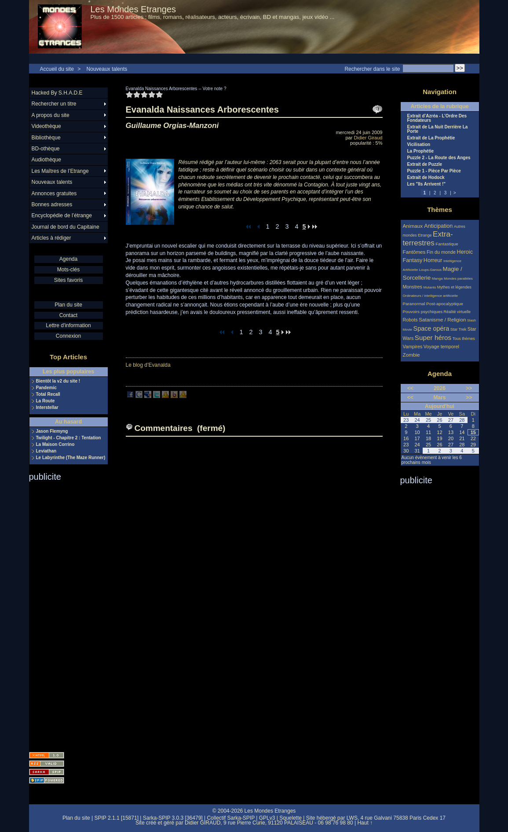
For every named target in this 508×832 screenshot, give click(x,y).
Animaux (413, 226)
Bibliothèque (46, 138)
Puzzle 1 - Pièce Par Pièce (434, 171)
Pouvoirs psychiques (423, 311)
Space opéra (431, 328)
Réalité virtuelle (457, 312)
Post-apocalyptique (444, 303)
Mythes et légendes (454, 287)
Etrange (425, 235)
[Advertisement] (64, 614)
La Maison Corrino (55, 444)
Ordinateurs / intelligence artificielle (430, 296)
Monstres (412, 286)
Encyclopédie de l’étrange (62, 215)
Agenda (68, 259)
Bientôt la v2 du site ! (58, 381)
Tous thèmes (464, 338)
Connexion (68, 336)
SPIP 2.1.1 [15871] (116, 818)
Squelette (290, 818)
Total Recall (48, 394)
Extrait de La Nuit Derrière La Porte (437, 129)
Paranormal (414, 303)
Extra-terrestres (428, 238)
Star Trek (458, 329)
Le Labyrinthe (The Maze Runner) (71, 458)
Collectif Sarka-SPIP (231, 818)
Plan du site (68, 305)
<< (410, 388)
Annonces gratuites (54, 193)
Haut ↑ (365, 823)
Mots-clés (68, 269)
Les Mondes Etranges (133, 9)
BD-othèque (46, 149)
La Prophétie (420, 151)
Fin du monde (441, 252)
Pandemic (46, 388)
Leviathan (46, 451)
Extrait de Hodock (426, 177)
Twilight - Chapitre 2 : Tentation (68, 438)
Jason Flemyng (52, 431)
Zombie (411, 355)
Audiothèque (46, 160)
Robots (410, 319)
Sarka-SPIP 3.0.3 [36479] (173, 818)
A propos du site (50, 115)
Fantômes (414, 252)
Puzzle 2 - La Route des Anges (439, 158)
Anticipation (438, 226)
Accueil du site (57, 69)
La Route (45, 401)
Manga (437, 279)
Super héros (433, 337)
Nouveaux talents (107, 69)
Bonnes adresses (52, 204)
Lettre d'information (68, 325)
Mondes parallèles (458, 279)
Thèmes (439, 209)
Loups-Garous (430, 270)
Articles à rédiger (51, 238)
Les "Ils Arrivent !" (426, 184)
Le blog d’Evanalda (148, 365)
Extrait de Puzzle (424, 164)
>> (469, 388)
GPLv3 (267, 818)
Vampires (413, 346)
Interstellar (47, 407)
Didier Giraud (368, 137)
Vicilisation (419, 144)
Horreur (433, 260)
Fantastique (446, 243)
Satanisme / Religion (442, 319)
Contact (68, 315)
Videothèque (46, 126)
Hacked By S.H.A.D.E (57, 93)
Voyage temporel (441, 346)
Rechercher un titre (54, 104)
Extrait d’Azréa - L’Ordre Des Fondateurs (437, 118)
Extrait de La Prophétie (431, 138)
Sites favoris (68, 280)
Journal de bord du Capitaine (65, 227)
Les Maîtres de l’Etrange (60, 171)
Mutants (429, 287)
